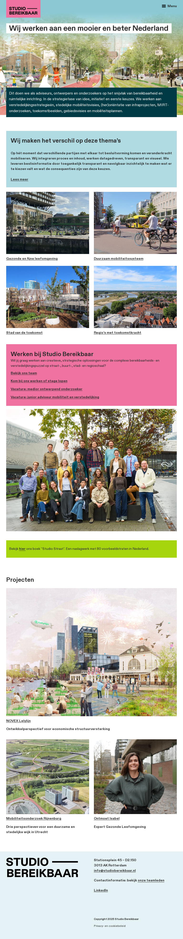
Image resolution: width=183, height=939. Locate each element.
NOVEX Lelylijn (18, 721)
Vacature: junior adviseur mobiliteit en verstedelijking (55, 397)
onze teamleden (151, 880)
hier (22, 549)
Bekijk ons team (24, 373)
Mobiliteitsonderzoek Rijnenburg (33, 818)
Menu (169, 6)
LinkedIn (101, 890)
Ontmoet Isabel (107, 818)
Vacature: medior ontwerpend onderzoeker (46, 389)
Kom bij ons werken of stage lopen (39, 381)
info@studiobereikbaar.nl (115, 870)
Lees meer (19, 179)
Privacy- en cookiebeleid (110, 926)
